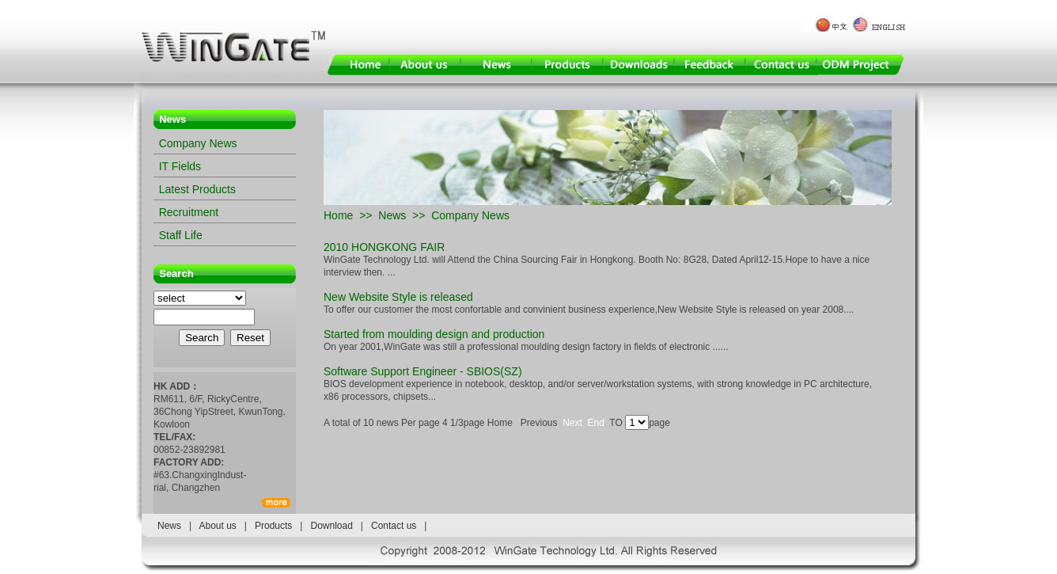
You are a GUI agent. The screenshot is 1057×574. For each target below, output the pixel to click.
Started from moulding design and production (434, 334)
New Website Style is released (398, 297)
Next (572, 422)
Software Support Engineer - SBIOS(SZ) (423, 371)
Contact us (393, 525)
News (392, 215)
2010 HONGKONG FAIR (384, 247)
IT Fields (180, 166)
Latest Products (197, 189)
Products (273, 525)
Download (331, 525)
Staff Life (181, 235)
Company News (198, 143)
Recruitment (188, 212)
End (596, 422)
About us (217, 525)
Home (338, 215)
